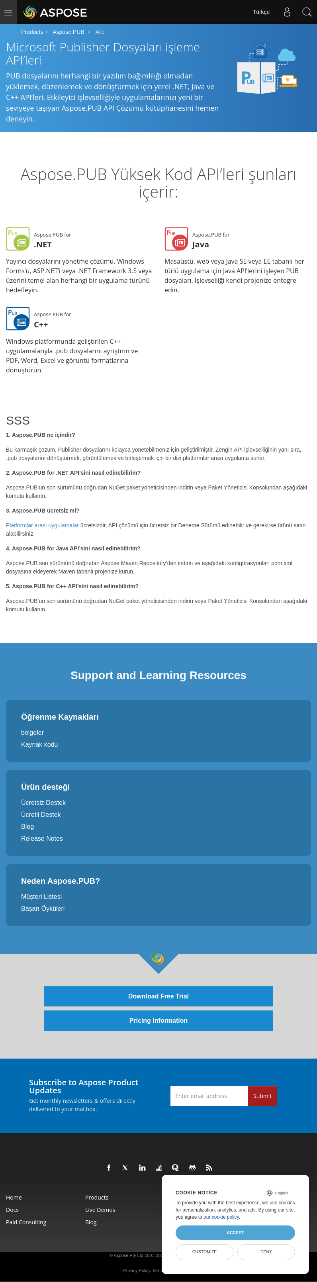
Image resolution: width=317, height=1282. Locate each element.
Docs (12, 1209)
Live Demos (100, 1209)
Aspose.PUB (68, 32)
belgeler (32, 732)
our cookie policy (221, 1217)
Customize (204, 1251)
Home (14, 1197)
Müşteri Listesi (41, 896)
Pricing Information (158, 1020)
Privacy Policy (136, 1270)
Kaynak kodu (39, 744)
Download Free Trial (158, 996)
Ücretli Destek (41, 814)
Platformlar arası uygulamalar (42, 525)
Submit (262, 1096)
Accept (235, 1232)
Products (32, 32)
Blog (27, 826)
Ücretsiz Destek (43, 802)
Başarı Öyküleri (43, 908)
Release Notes (42, 838)
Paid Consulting (26, 1222)
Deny (266, 1251)
